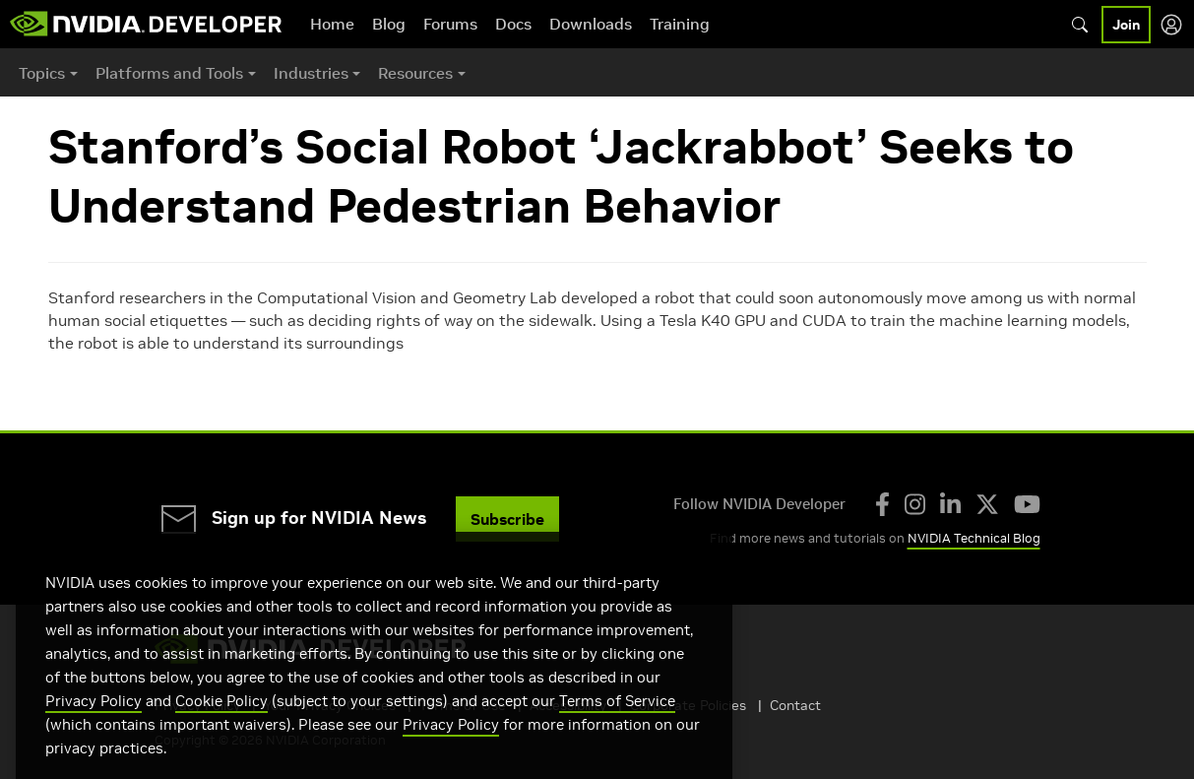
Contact (795, 705)
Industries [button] (311, 73)
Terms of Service (617, 731)
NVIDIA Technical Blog (974, 538)
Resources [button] (415, 73)
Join (1126, 24)
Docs (513, 23)
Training (680, 23)
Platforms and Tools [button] (169, 73)
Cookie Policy (221, 731)
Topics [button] (42, 73)
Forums (450, 23)
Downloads (590, 23)
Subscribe (507, 519)
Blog (389, 23)
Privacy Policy (93, 731)
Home (332, 23)
